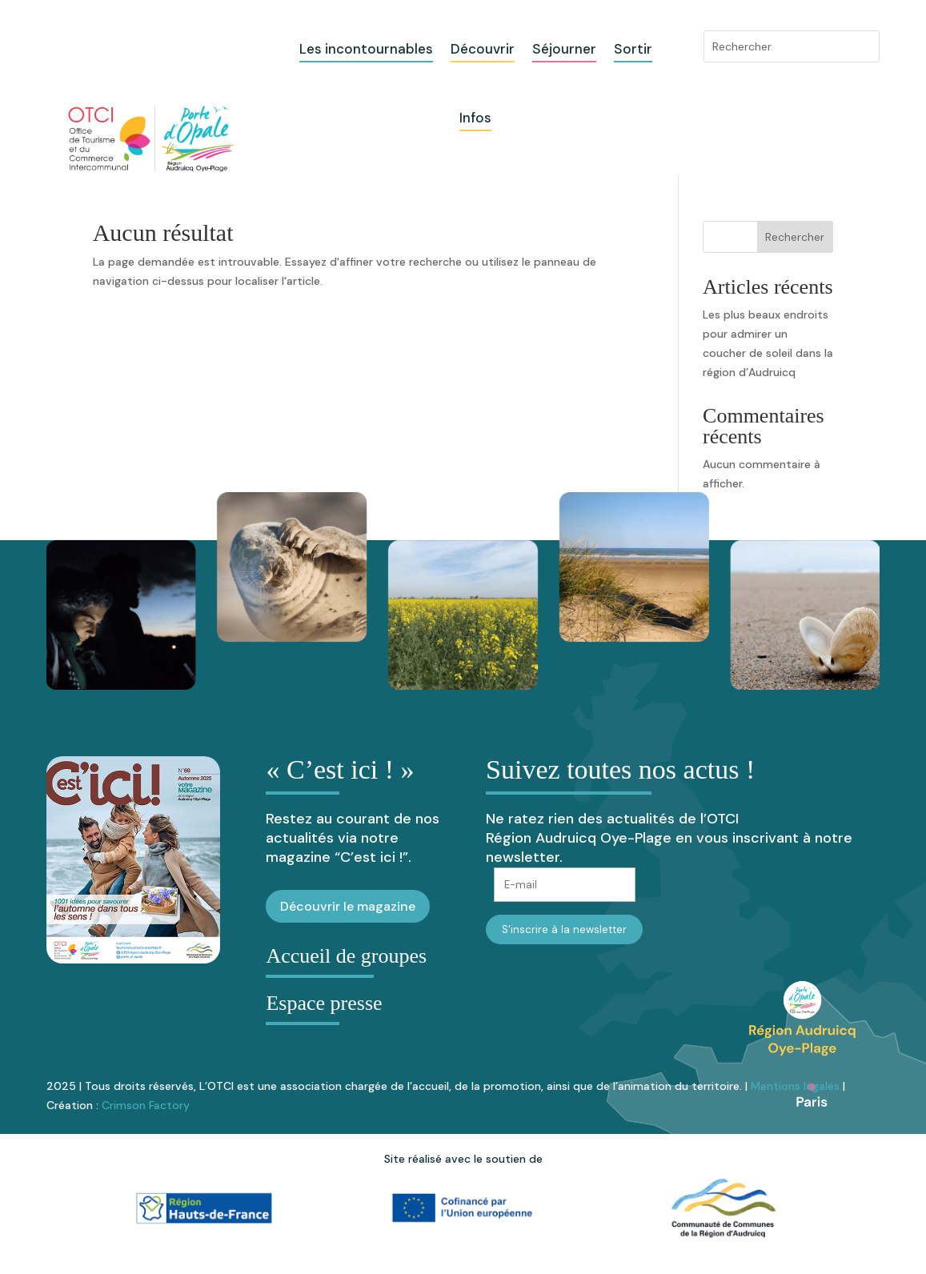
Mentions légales (795, 1086)
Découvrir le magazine (347, 906)
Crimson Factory (146, 1105)
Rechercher (794, 237)
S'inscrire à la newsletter (564, 929)
